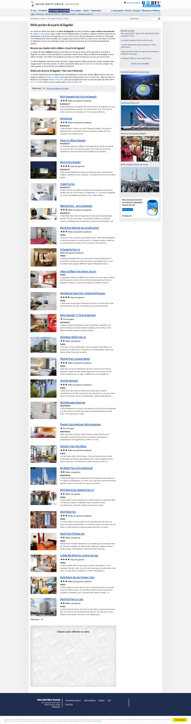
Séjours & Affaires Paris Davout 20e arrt (78, 271)
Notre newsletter (151, 6)
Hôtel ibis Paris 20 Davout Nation (75, 359)
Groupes (137, 11)
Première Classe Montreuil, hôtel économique (80, 424)
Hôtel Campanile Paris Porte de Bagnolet (78, 97)
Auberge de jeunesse (68, 14)
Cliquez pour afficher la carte (73, 631)
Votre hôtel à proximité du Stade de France (135, 72)
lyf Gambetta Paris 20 (70, 249)
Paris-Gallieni (69, 36)
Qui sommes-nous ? (73, 700)
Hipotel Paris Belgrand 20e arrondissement (79, 228)
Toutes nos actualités (140, 64)
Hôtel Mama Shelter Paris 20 (73, 337)
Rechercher (134, 19)
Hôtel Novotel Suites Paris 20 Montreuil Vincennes (82, 293)
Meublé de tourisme (52, 14)
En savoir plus (155, 721)
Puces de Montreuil (91, 77)
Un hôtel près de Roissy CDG (130, 103)
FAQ (109, 700)
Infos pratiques (90, 700)
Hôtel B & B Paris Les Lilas (71, 599)
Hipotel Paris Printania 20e (72, 534)
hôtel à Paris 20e (56, 80)
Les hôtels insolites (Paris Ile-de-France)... (137, 40)
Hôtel (33, 14)
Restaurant (40, 14)
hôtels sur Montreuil (53, 77)
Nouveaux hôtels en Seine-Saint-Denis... (137, 58)
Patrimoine (96, 11)
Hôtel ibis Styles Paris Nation (73, 446)
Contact (101, 700)
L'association (117, 11)
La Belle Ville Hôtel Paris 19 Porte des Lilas (79, 555)
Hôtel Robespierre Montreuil (72, 402)
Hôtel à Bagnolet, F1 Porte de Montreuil (78, 315)
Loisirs (86, 11)
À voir (33, 11)
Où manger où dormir (59, 11)
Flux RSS (69, 704)
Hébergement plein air (85, 14)
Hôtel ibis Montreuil (69, 381)
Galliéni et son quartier (41, 34)
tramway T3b (76, 82)
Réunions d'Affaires (151, 11)
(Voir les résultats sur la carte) (57, 88)
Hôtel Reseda (66, 118)
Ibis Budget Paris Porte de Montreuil (76, 468)
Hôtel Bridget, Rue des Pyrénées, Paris (77, 577)
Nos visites (76, 11)
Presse (128, 11)
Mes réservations (131, 3)
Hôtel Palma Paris (68, 512)
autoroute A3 (90, 64)
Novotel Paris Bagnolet (70, 162)
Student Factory (67, 184)
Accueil (42, 18)
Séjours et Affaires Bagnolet (73, 140)
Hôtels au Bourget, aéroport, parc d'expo (134, 165)
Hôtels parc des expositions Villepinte (133, 134)
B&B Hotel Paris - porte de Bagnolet (76, 206)
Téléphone (56, 707)
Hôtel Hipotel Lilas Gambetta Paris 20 (77, 490)
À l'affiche (42, 11)
